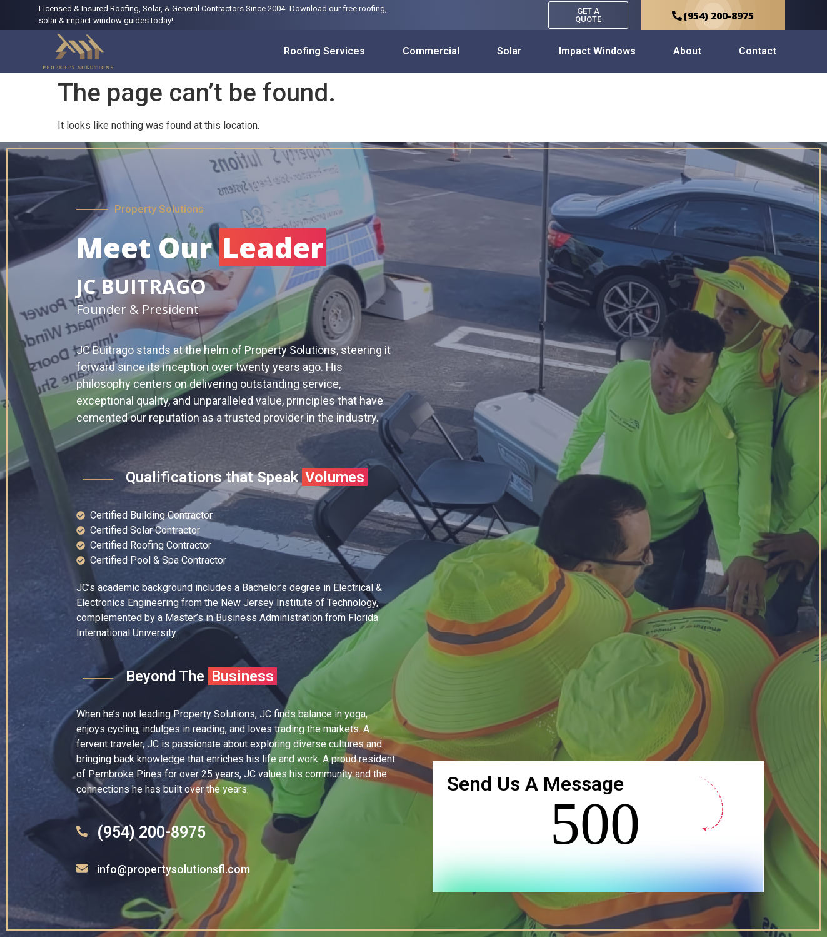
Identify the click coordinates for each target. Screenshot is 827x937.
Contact (757, 51)
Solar (509, 51)
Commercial (431, 51)
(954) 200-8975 (151, 832)
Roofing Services (324, 51)
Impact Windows (597, 51)
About (687, 51)
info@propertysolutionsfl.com (173, 869)
